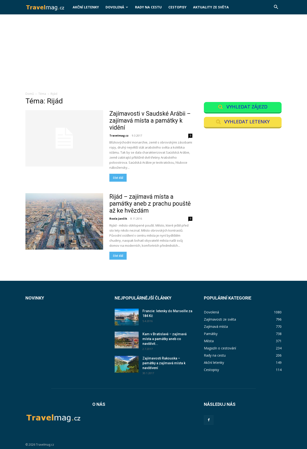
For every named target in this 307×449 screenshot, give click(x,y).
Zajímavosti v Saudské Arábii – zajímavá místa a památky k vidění (150, 120)
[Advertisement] (153, 55)
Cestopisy (177, 7)
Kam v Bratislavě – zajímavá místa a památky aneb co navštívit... (164, 339)
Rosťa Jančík (118, 218)
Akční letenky (86, 7)
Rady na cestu (148, 7)
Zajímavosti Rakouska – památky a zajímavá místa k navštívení (163, 363)
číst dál (118, 178)
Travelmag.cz (119, 135)
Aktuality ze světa (211, 7)
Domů (29, 94)
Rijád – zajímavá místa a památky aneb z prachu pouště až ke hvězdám (150, 203)
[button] (276, 7)
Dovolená (117, 7)
